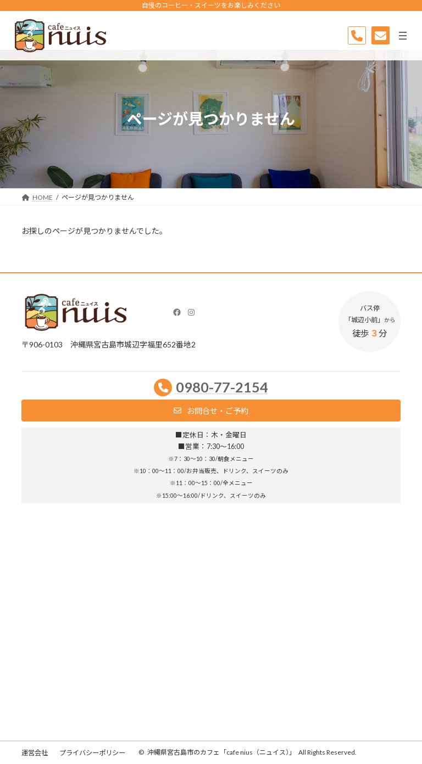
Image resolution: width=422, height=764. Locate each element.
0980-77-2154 (222, 387)
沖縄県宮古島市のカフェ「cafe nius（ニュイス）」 (221, 752)
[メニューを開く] (402, 35)
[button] (211, 411)
